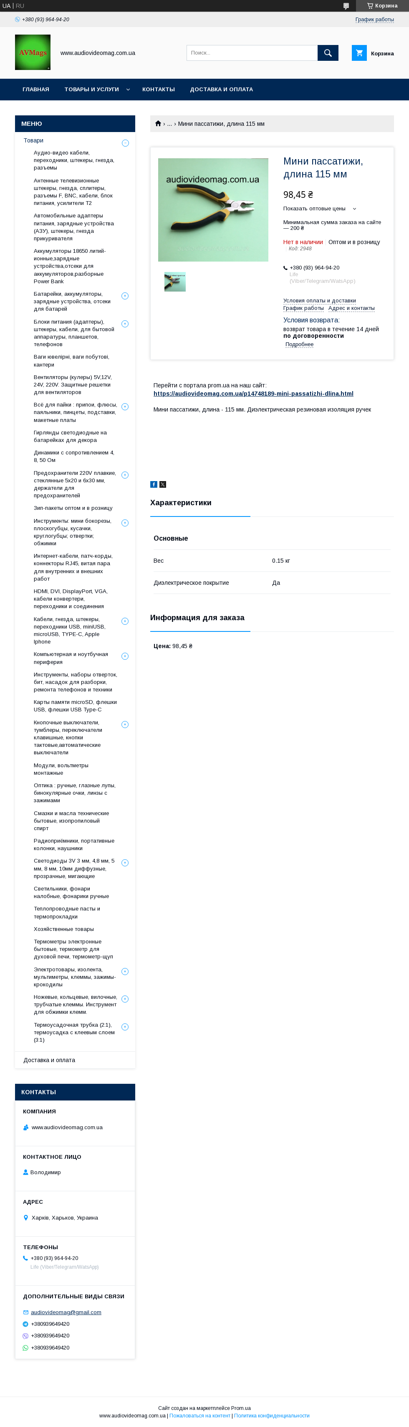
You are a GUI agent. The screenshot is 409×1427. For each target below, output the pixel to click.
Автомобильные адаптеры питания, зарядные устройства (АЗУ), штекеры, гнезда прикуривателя (74, 227)
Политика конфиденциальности (272, 1416)
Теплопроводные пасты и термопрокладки (67, 912)
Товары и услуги (91, 89)
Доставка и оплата (221, 89)
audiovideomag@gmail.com (66, 1312)
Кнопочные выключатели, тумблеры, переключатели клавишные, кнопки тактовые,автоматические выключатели (68, 737)
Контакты (158, 89)
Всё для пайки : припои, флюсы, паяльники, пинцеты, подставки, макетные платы (75, 412)
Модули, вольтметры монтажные (61, 769)
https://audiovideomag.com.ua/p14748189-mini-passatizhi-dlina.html (253, 393)
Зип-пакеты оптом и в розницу (73, 508)
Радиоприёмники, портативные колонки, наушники (74, 844)
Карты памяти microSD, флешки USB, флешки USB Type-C (75, 706)
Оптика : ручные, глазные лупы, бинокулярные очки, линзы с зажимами (75, 792)
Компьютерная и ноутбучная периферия (71, 658)
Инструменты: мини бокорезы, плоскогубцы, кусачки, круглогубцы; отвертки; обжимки (72, 532)
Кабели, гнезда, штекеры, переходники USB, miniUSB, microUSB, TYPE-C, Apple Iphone (70, 630)
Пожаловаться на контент (199, 1416)
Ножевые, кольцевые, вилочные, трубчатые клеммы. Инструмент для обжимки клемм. (75, 1004)
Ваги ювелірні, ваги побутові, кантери (71, 360)
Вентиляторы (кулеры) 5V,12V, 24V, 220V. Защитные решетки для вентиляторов (73, 384)
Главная (36, 89)
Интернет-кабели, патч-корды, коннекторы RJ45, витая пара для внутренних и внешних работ (73, 567)
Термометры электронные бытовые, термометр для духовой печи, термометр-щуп (73, 949)
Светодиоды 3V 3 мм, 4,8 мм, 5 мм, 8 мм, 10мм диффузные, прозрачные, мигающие (74, 868)
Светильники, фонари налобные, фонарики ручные (71, 892)
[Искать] (328, 53)
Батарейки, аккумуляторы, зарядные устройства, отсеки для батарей (72, 301)
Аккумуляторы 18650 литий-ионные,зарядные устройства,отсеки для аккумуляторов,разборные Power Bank (70, 266)
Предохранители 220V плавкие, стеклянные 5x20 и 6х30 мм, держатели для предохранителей (75, 484)
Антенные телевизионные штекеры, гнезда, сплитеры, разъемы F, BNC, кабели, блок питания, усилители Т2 (73, 192)
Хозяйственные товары (64, 929)
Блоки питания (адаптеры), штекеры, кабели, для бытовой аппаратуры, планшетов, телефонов (74, 333)
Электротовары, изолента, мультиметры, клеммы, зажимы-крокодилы (75, 977)
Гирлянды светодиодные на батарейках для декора (70, 436)
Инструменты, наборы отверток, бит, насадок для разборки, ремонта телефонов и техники (75, 682)
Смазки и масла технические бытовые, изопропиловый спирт (71, 820)
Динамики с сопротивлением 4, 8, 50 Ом (74, 456)
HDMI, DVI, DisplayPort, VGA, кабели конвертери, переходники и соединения (71, 598)
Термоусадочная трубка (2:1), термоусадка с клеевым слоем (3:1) (74, 1032)
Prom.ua (241, 1408)
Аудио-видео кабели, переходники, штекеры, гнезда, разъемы (74, 160)
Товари (33, 140)
